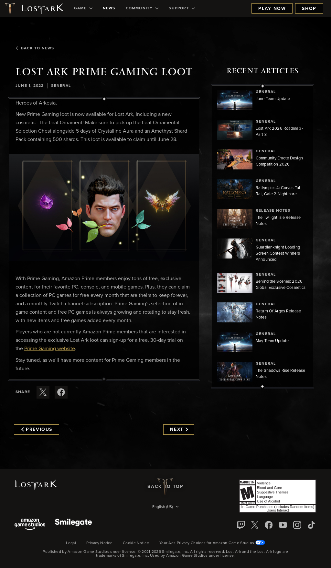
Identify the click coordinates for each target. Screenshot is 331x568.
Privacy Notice (99, 543)
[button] (104, 207)
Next (179, 429)
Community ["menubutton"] (142, 8)
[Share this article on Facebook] (61, 392)
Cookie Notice (136, 543)
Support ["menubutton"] (182, 8)
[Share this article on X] (43, 392)
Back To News (34, 48)
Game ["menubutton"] (83, 8)
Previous (36, 429)
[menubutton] (165, 507)
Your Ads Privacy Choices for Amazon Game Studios (212, 543)
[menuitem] (83, 8)
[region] (262, 236)
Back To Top (165, 486)
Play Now (272, 8)
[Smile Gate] (73, 525)
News (109, 8)
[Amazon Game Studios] (30, 525)
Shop (309, 8)
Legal (71, 543)
